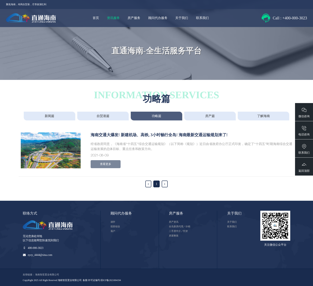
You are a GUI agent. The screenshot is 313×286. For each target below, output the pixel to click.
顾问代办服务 (157, 18)
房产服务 (134, 18)
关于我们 (181, 18)
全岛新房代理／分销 (179, 226)
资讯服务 (113, 18)
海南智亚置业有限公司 (47, 274)
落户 (113, 231)
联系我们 (202, 18)
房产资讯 (173, 221)
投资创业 (115, 226)
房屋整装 (173, 235)
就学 (113, 221)
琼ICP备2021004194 (111, 280)
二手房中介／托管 (178, 231)
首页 (96, 18)
